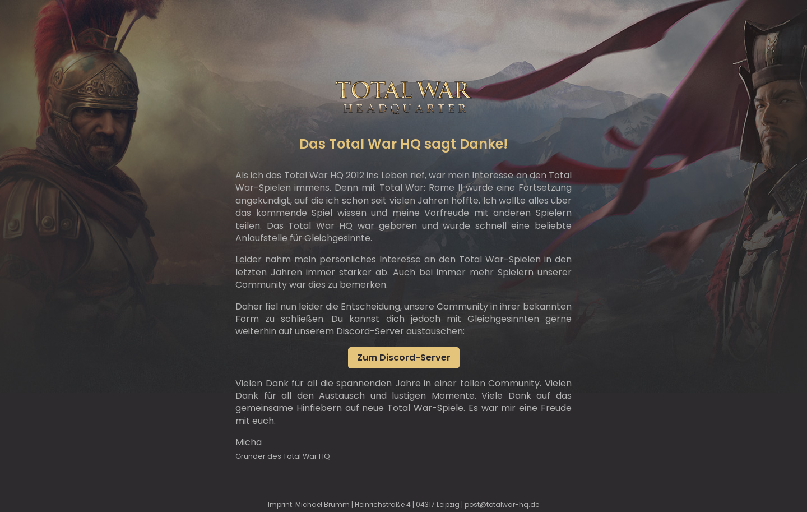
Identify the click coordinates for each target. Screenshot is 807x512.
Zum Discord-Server (404, 357)
